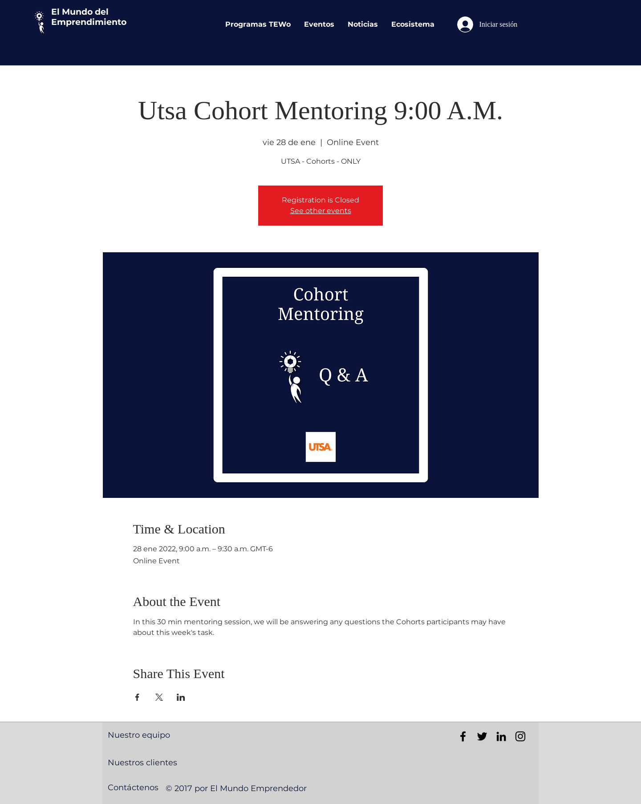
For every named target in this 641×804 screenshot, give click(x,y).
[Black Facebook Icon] (463, 736)
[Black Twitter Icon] (482, 736)
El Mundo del (80, 12)
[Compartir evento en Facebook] (137, 697)
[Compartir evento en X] (159, 697)
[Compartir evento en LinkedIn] (181, 697)
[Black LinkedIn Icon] (501, 736)
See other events (320, 210)
